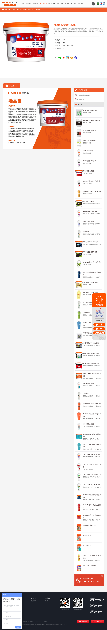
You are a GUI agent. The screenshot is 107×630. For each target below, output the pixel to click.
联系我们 (32, 621)
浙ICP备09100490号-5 (40, 624)
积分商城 (33, 601)
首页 (14, 9)
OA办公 (45, 621)
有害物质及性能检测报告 (83, 95)
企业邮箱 (39, 621)
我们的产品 (20, 9)
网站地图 (25, 621)
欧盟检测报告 (80, 99)
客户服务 (47, 601)
